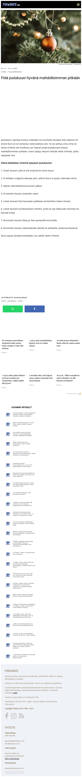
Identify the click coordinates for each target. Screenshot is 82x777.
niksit (20, 301)
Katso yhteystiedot (12, 759)
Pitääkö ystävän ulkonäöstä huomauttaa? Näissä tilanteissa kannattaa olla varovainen (23, 544)
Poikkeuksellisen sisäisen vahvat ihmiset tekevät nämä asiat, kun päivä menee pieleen (23, 646)
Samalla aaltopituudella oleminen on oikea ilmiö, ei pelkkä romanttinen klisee (23, 513)
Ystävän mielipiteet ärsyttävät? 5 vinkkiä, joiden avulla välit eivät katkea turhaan (24, 606)
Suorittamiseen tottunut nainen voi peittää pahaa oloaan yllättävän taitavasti (22, 434)
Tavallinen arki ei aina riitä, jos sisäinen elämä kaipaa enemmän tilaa (23, 575)
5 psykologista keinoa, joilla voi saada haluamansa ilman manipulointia (23, 484)
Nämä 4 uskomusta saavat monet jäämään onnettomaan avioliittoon (24, 533)
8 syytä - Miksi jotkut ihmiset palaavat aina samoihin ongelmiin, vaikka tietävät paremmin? (23, 586)
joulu (4, 301)
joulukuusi (12, 301)
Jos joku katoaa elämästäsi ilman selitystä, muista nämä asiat (23, 523)
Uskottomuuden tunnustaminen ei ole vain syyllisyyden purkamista (22, 465)
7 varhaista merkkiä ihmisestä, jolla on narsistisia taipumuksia (24, 656)
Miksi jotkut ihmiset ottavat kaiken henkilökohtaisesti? (23, 595)
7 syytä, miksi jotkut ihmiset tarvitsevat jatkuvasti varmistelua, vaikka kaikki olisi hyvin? (24, 565)
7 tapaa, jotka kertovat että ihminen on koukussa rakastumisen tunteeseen (22, 504)
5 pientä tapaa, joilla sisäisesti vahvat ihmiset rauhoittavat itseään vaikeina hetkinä (24, 414)
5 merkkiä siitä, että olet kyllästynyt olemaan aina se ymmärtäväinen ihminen (23, 615)
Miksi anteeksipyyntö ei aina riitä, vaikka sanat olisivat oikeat (23, 424)
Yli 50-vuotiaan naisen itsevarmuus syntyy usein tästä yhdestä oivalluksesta (24, 453)
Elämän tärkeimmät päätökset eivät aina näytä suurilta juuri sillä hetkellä (24, 474)
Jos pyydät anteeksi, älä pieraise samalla (22, 493)
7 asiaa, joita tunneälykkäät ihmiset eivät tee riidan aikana (24, 634)
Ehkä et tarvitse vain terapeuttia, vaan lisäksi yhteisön (21, 443)
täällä (15, 693)
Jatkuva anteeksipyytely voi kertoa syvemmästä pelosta (23, 624)
